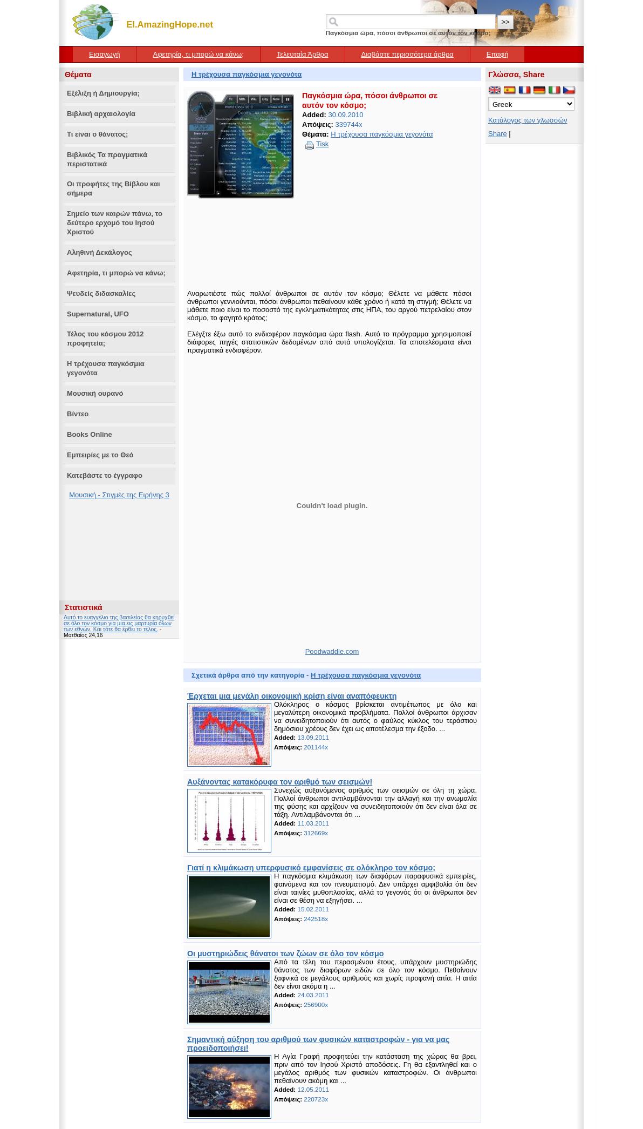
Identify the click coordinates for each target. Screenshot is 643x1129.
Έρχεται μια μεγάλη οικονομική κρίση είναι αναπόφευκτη (292, 696)
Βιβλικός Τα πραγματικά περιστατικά (107, 159)
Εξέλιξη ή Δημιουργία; (103, 93)
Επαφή (498, 54)
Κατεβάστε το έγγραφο (104, 475)
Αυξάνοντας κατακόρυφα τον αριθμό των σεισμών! (279, 782)
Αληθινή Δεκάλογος (99, 252)
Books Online (89, 434)
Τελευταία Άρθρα (303, 54)
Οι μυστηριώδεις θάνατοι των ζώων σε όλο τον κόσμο (285, 953)
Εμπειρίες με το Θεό (100, 455)
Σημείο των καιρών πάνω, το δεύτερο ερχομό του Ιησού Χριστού (114, 222)
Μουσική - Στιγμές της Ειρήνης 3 (119, 495)
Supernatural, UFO (98, 314)
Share (497, 134)
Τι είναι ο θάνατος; (97, 134)
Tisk (322, 144)
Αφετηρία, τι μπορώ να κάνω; (198, 54)
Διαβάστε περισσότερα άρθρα (407, 54)
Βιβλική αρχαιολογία (101, 114)
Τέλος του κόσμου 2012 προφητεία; (105, 338)
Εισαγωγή (104, 54)
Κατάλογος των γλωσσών (527, 120)
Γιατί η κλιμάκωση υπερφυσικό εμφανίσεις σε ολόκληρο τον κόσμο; (311, 867)
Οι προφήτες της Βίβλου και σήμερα (113, 188)
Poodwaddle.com (332, 651)
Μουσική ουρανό (95, 393)
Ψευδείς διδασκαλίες (101, 293)
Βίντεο (77, 414)
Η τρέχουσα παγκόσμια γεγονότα (106, 368)
